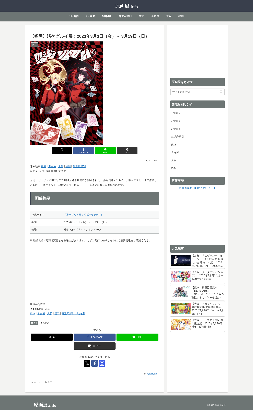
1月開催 (175, 113)
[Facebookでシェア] (83, 150)
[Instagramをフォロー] (102, 363)
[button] (127, 150)
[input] (197, 92)
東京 (43, 166)
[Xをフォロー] (87, 363)
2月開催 (175, 121)
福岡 (68, 166)
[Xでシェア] (62, 150)
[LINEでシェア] (105, 150)
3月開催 (175, 128)
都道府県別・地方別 (73, 313)
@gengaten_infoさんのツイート (197, 187)
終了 (34, 323)
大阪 (60, 166)
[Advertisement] (197, 51)
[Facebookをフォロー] (94, 363)
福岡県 (45, 323)
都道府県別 (79, 166)
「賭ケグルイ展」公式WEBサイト (83, 214)
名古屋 (52, 166)
